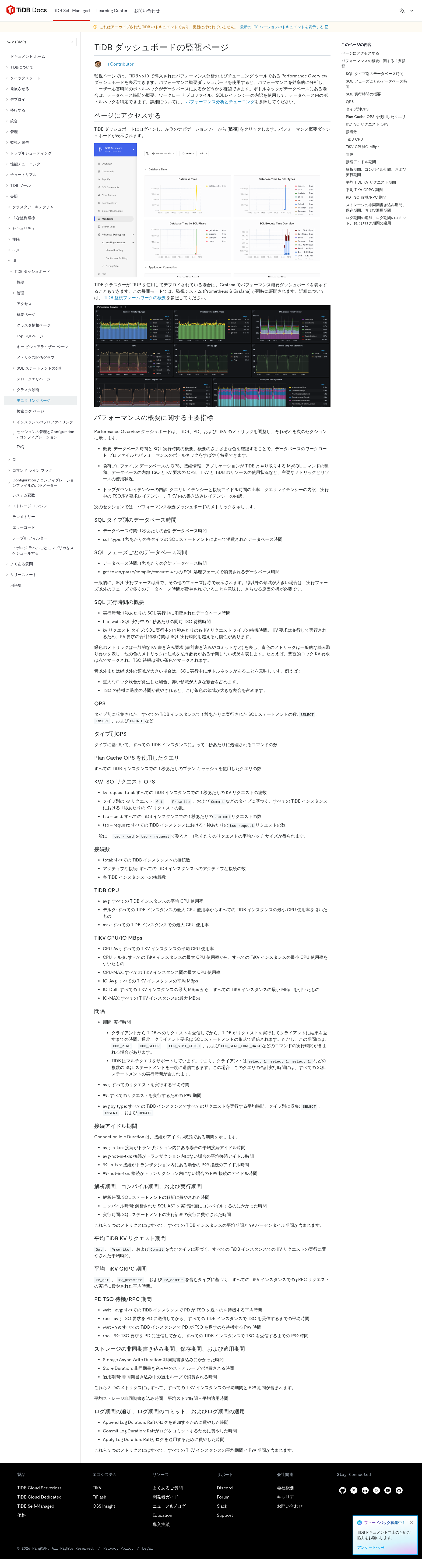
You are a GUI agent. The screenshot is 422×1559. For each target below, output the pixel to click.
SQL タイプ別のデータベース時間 (374, 73)
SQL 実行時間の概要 (363, 94)
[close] (411, 1522)
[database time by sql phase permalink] (191, 552)
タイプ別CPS (357, 109)
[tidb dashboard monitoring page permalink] (233, 47)
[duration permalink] (109, 1011)
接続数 (351, 132)
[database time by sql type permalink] (181, 520)
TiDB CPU (354, 139)
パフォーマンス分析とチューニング (220, 101)
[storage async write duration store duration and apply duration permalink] (249, 1348)
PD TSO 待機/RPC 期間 (366, 197)
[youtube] (387, 1490)
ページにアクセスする (360, 53)
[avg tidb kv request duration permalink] (170, 1238)
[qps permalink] (110, 703)
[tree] (40, 321)
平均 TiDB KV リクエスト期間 (371, 182)
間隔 (349, 154)
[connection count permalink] (114, 849)
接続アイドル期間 (361, 162)
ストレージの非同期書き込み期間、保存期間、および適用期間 (376, 207)
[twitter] (354, 1490)
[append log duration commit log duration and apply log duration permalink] (249, 1411)
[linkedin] (365, 1490)
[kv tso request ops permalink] (159, 781)
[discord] (399, 1490)
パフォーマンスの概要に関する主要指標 (374, 63)
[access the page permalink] (165, 115)
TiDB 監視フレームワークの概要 (135, 297)
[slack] (376, 1490)
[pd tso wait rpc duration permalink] (156, 1299)
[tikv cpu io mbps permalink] (146, 938)
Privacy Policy (118, 1548)
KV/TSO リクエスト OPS (367, 124)
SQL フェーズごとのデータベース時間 (376, 84)
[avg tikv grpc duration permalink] (151, 1268)
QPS (350, 101)
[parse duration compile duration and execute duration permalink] (206, 1186)
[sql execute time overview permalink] (148, 602)
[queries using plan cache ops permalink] (183, 757)
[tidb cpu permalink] (123, 890)
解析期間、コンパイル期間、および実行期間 (376, 172)
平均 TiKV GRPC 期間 (364, 190)
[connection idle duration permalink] (141, 1126)
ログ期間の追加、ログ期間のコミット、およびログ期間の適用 (376, 220)
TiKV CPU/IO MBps (362, 147)
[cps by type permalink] (131, 733)
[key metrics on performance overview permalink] (217, 417)
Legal (147, 1548)
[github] (342, 1490)
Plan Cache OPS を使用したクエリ (376, 117)
